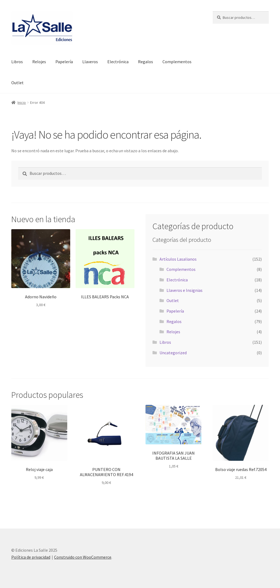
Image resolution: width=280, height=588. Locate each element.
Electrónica (118, 61)
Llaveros (90, 61)
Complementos (177, 61)
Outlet (17, 82)
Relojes (39, 61)
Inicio (21, 102)
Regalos (145, 61)
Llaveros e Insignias (184, 290)
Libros (17, 61)
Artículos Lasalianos (178, 259)
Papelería (64, 61)
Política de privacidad (30, 557)
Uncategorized (173, 352)
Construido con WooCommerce (82, 557)
